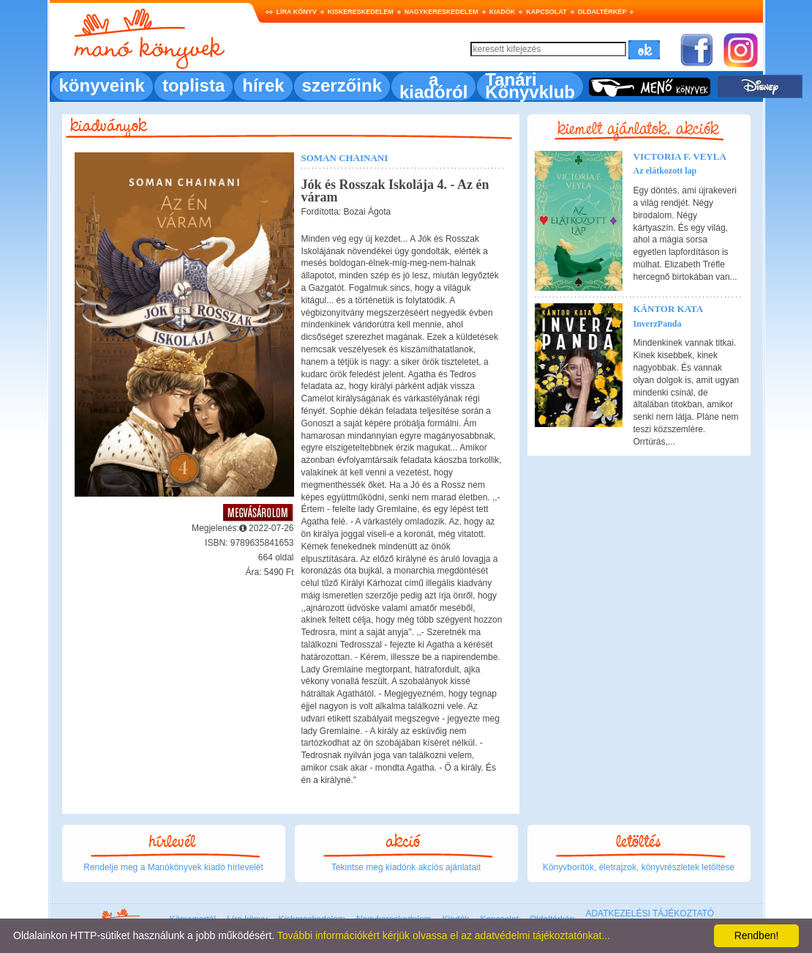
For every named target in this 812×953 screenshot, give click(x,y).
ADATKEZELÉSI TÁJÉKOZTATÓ (649, 913)
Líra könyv (297, 11)
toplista (193, 85)
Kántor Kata (669, 308)
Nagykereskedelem (441, 11)
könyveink (102, 85)
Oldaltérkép (602, 11)
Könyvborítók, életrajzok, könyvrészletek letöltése (638, 867)
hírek (263, 85)
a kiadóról (433, 86)
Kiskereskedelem (361, 11)
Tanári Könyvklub (530, 86)
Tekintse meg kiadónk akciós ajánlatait (406, 867)
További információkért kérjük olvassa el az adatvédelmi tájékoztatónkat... (443, 935)
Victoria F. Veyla (680, 156)
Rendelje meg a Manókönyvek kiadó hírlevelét (173, 867)
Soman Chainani (344, 157)
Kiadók (502, 11)
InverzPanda (658, 324)
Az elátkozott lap (665, 171)
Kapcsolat (546, 11)
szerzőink (342, 85)
